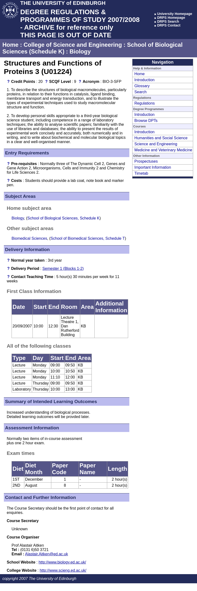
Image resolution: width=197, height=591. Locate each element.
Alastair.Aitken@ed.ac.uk (46, 554)
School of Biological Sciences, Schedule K (63, 218)
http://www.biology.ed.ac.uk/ (62, 562)
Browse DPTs (146, 121)
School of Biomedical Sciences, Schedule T (88, 238)
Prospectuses (146, 161)
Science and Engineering (155, 144)
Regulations (144, 103)
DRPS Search (168, 21)
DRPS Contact (168, 25)
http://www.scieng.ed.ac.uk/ (63, 570)
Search (140, 92)
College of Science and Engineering (73, 44)
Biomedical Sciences (29, 238)
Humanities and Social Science (161, 138)
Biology (80, 51)
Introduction (144, 80)
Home (10, 44)
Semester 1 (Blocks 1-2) (63, 268)
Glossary (142, 86)
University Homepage (174, 14)
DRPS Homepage (171, 18)
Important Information (152, 167)
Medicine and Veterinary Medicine (163, 150)
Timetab (141, 173)
